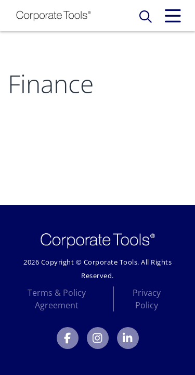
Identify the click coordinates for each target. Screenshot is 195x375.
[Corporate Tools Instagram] (98, 338)
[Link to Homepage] (54, 15)
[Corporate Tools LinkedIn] (128, 338)
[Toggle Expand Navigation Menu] (172, 16)
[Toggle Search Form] (145, 16)
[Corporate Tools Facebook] (68, 338)
